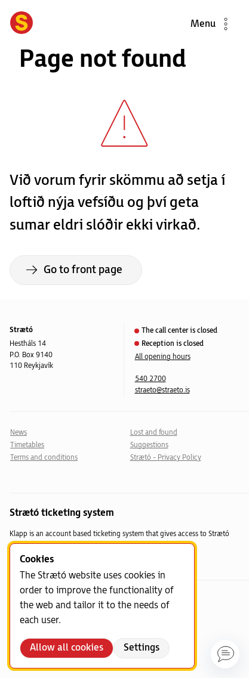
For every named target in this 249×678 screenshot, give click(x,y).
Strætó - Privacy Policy (165, 457)
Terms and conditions (44, 457)
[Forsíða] (21, 24)
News (18, 432)
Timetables (27, 445)
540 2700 (150, 378)
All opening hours (162, 356)
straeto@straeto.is (162, 390)
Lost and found (153, 432)
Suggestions (149, 445)
